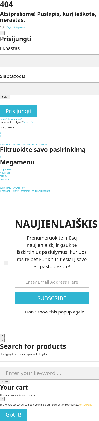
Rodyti (5, 97)
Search (5, 381)
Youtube (35, 190)
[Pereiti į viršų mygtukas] (0, 157)
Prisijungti (18, 111)
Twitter (14, 190)
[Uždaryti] (2, 33)
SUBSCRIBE (51, 298)
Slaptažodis (12, 76)
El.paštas (10, 48)
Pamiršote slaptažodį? (11, 118)
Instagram (24, 190)
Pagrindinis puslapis (16, 27)
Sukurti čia (28, 122)
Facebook (5, 190)
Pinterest (45, 190)
